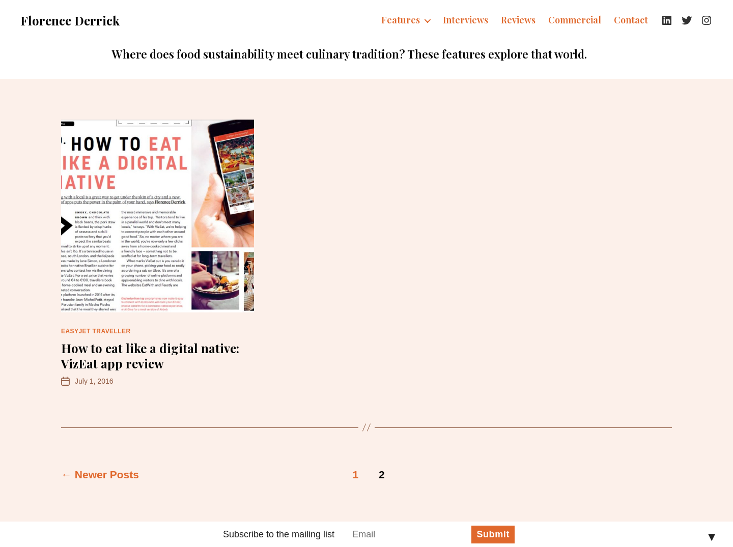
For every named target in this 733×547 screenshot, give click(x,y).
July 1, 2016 (94, 381)
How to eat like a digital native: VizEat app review (150, 355)
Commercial (574, 20)
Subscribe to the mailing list (278, 534)
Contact (631, 20)
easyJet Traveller (96, 331)
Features (400, 20)
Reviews (518, 20)
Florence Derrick (70, 20)
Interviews (465, 20)
